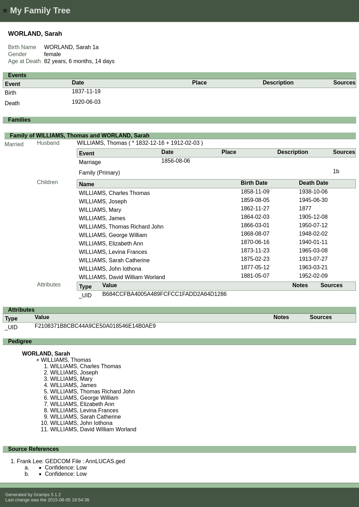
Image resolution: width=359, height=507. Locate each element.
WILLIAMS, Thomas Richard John (121, 227)
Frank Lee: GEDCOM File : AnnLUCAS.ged (71, 461)
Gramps (42, 494)
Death (12, 103)
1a (96, 47)
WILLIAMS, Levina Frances (113, 252)
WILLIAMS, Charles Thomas (114, 193)
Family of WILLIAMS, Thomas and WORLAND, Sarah (79, 135)
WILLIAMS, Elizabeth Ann (111, 243)
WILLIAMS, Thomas (102, 143)
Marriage (90, 162)
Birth (10, 93)
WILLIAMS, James (102, 218)
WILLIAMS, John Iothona (110, 269)
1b (336, 171)
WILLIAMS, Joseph (103, 201)
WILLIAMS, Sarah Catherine (114, 260)
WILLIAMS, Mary (100, 210)
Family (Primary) (99, 173)
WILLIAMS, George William (113, 235)
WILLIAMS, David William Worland (122, 277)
